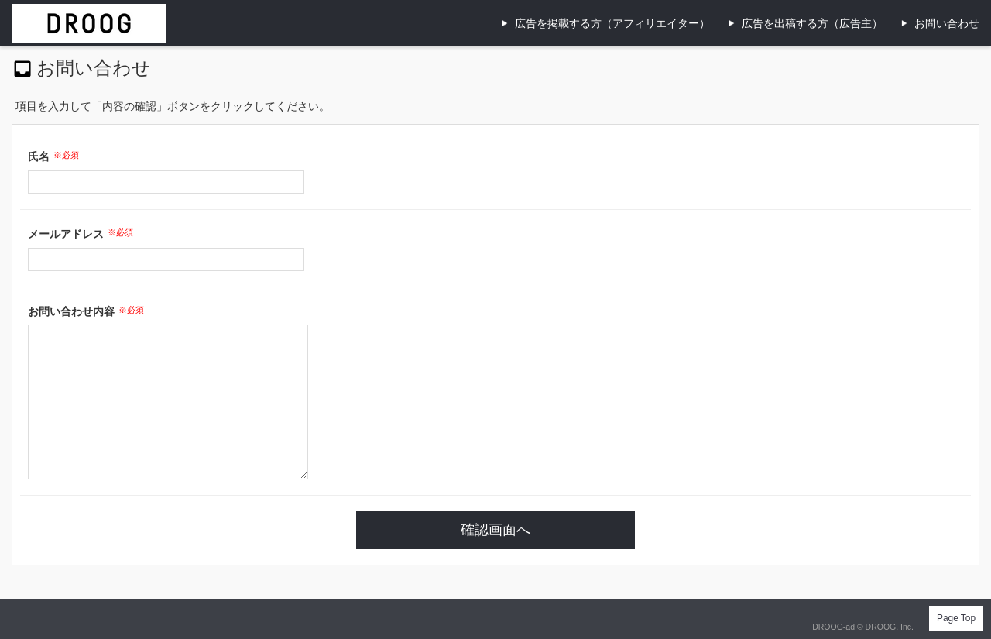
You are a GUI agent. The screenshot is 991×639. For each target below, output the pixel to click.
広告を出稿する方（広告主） (812, 23)
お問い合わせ (946, 23)
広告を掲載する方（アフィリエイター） (612, 23)
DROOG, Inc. (890, 626)
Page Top (956, 618)
